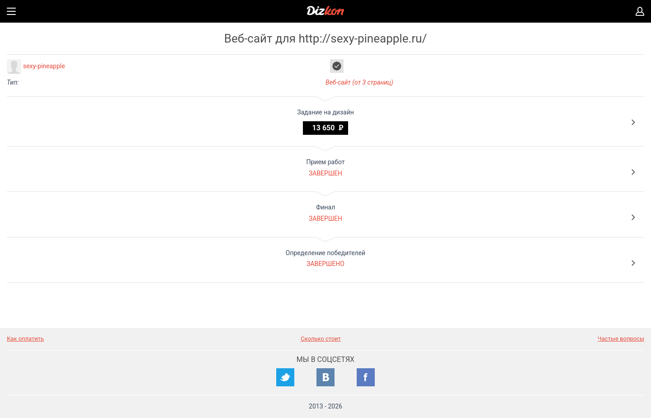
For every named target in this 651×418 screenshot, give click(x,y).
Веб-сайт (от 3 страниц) (359, 82)
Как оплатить (25, 338)
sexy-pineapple (44, 66)
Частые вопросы (621, 338)
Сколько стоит (321, 338)
